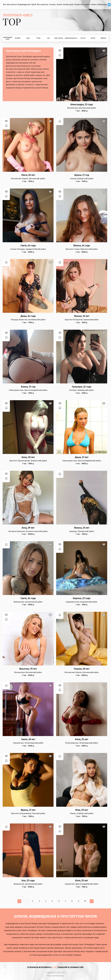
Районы (103, 38)
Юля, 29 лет (81, 810)
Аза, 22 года (28, 880)
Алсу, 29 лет (28, 527)
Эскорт (59, 4)
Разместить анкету (82, 4)
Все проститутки (10, 4)
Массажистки (42, 4)
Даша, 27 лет (81, 457)
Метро (93, 38)
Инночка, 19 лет (28, 668)
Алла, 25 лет (81, 739)
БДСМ (33, 4)
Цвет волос (59, 38)
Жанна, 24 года (81, 245)
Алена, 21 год (28, 386)
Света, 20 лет (28, 739)
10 (85, 901)
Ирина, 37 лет (28, 810)
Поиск (93, 4)
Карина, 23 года (81, 598)
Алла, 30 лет (28, 457)
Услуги (82, 38)
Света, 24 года (28, 245)
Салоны (52, 4)
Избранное (102, 4)
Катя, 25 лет (81, 880)
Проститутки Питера (55, 976)
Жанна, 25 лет (81, 527)
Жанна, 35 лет (81, 316)
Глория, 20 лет (81, 668)
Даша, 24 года (28, 316)
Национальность (71, 38)
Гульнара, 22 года (81, 386)
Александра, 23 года (81, 104)
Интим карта (68, 4)
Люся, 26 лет (28, 175)
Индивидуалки (24, 4)
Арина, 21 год (81, 175)
